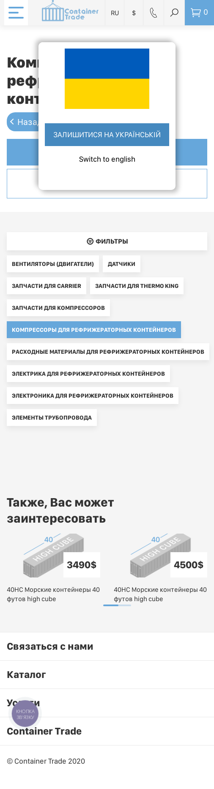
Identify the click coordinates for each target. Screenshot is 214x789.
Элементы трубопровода (52, 417)
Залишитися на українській (107, 134)
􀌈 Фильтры (107, 241)
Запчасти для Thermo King (136, 285)
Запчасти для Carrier (46, 285)
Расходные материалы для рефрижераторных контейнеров (108, 351)
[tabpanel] (53, 569)
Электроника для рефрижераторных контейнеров (92, 395)
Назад (30, 122)
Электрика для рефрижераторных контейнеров (88, 373)
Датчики (121, 263)
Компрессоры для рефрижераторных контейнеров (94, 329)
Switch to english (107, 159)
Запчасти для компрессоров (58, 307)
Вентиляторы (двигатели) (53, 263)
